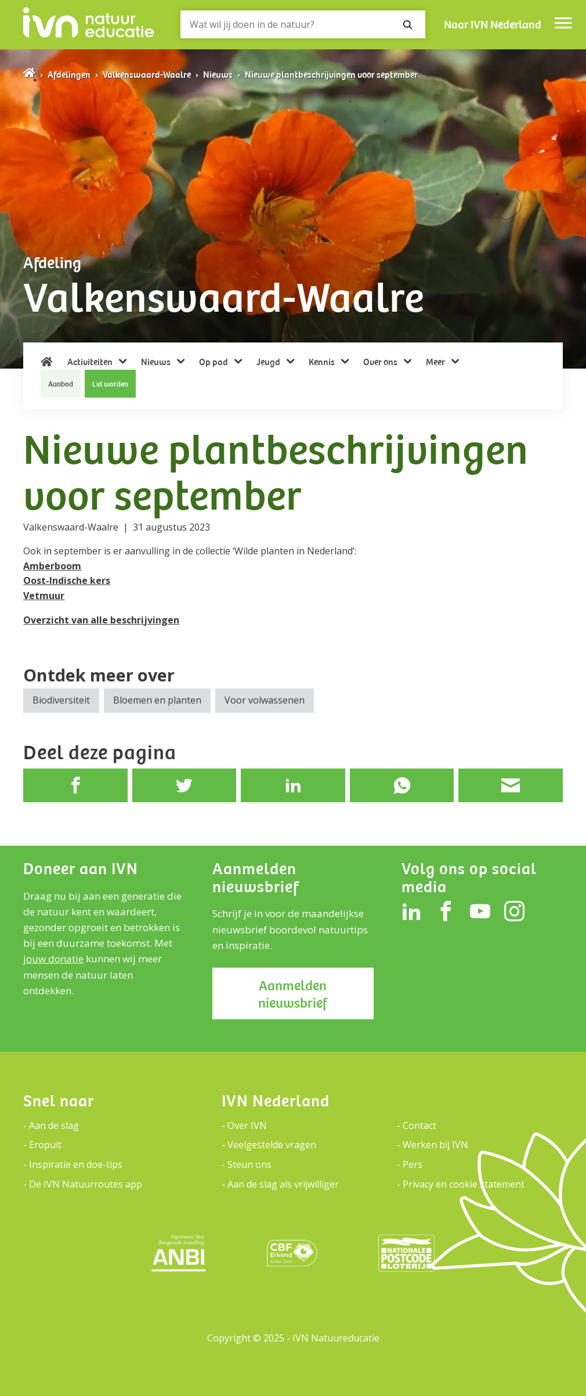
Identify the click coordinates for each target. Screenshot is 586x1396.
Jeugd (269, 362)
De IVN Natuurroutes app (85, 1184)
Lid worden (110, 384)
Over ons (381, 362)
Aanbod (60, 384)
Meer (436, 362)
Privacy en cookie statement (463, 1184)
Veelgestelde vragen (271, 1144)
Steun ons (249, 1164)
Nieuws (218, 75)
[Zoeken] (302, 24)
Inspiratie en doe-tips (75, 1164)
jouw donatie (53, 958)
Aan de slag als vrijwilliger (283, 1184)
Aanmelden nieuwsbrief (292, 994)
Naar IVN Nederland (492, 24)
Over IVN (247, 1125)
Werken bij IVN (435, 1144)
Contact (419, 1125)
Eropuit (45, 1144)
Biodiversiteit (61, 700)
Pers (412, 1164)
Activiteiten (90, 362)
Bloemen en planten (157, 700)
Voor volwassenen (265, 700)
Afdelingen (69, 75)
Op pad (214, 362)
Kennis (323, 362)
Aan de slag (54, 1125)
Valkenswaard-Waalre (147, 75)
